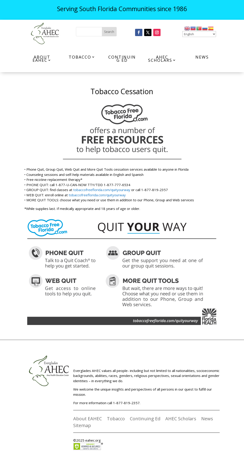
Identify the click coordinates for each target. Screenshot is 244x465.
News (202, 57)
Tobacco (80, 57)
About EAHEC (41, 58)
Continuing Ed (122, 58)
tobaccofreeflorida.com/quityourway (101, 189)
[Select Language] (199, 34)
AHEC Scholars (160, 58)
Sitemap (82, 426)
